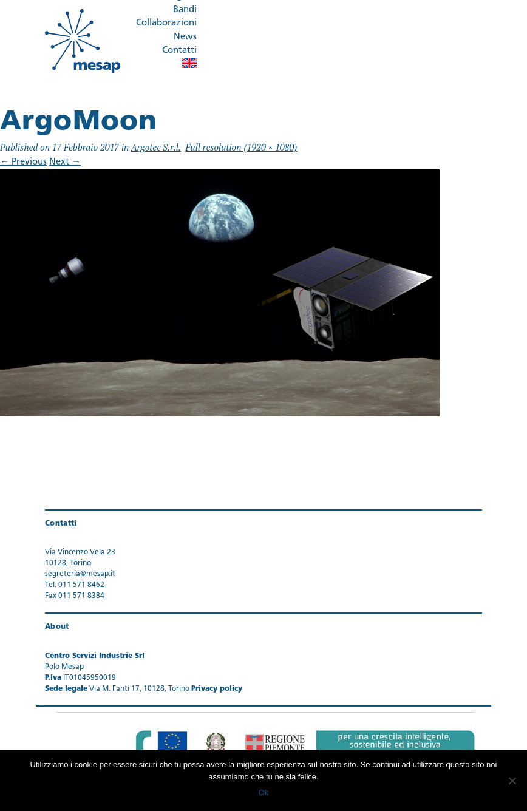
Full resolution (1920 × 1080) (242, 147)
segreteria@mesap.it (80, 574)
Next (65, 162)
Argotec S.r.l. (156, 147)
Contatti (179, 50)
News (185, 37)
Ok (264, 792)
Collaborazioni (166, 23)
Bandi (185, 10)
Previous (23, 162)
